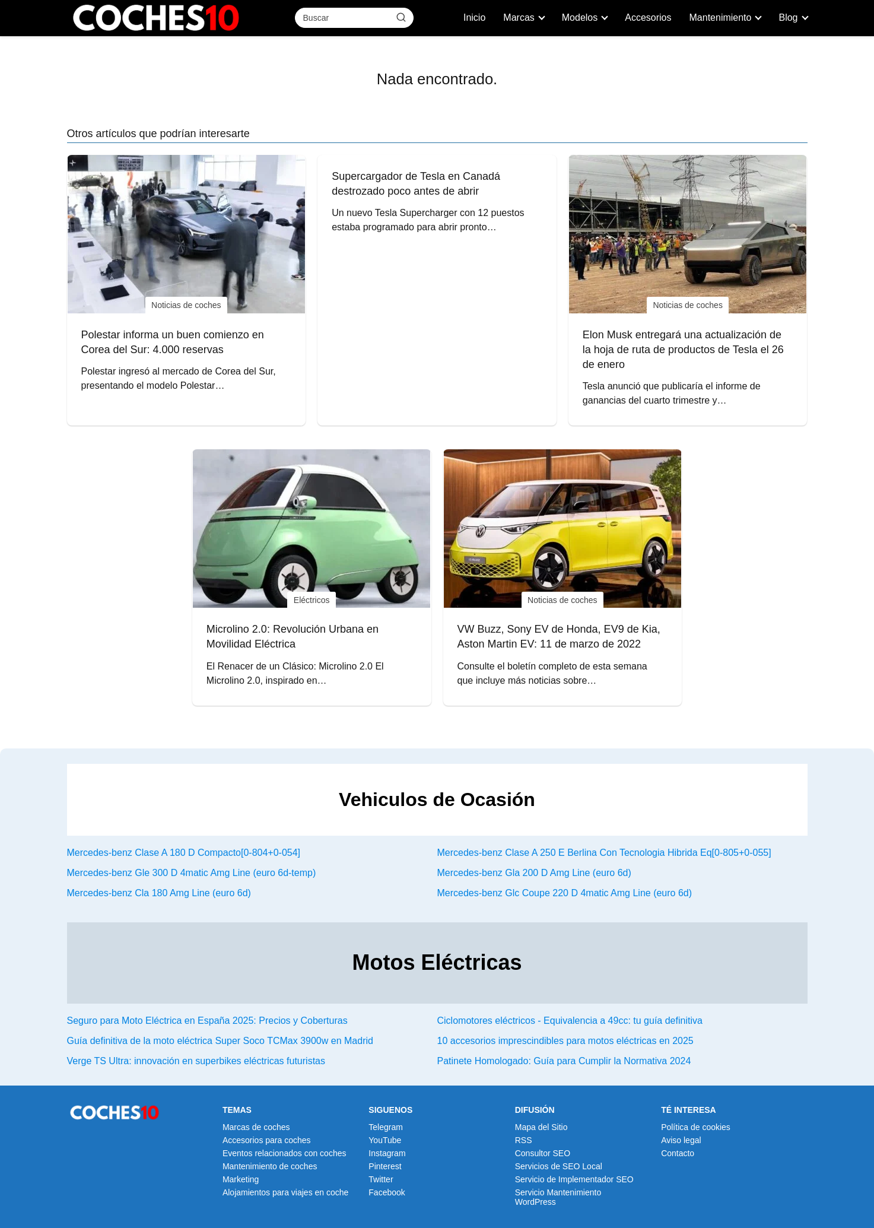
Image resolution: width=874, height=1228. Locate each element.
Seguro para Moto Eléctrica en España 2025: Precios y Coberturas (207, 1021)
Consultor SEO (542, 1153)
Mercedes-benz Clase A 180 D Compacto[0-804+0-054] (184, 853)
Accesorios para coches (267, 1140)
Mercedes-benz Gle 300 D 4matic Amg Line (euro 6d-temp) (191, 873)
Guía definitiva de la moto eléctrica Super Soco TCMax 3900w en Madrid (220, 1041)
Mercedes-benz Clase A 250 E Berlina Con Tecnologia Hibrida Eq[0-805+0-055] (604, 853)
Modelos (580, 17)
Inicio (474, 17)
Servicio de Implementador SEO (574, 1179)
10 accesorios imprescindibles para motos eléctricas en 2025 (565, 1041)
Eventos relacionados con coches (285, 1153)
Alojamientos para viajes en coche (285, 1192)
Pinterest (384, 1166)
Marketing (241, 1179)
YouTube (384, 1140)
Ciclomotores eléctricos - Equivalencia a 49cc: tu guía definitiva (570, 1021)
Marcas (518, 17)
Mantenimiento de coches (270, 1166)
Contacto (677, 1153)
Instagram (386, 1153)
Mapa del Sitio (541, 1127)
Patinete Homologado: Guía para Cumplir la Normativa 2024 (564, 1061)
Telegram (385, 1127)
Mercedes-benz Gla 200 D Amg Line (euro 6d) (534, 873)
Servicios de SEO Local (558, 1166)
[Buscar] (400, 17)
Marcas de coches (256, 1127)
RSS (523, 1140)
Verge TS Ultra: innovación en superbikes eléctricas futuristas (196, 1061)
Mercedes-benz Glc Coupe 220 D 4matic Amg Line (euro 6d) (564, 893)
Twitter (380, 1179)
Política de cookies (695, 1127)
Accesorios (648, 17)
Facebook (386, 1192)
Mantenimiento (720, 17)
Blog (787, 17)
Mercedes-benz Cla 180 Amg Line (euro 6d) (159, 893)
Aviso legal (681, 1140)
